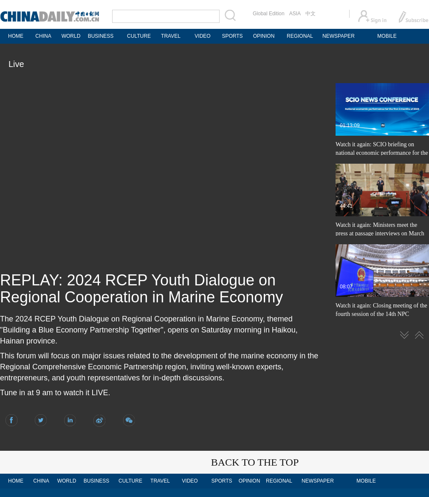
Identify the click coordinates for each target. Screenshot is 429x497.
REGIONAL (300, 36)
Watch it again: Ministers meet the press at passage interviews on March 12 (380, 233)
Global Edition (269, 14)
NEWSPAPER (338, 36)
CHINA (43, 36)
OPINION (264, 36)
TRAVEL (171, 36)
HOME (15, 36)
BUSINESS (101, 36)
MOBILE (386, 36)
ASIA (295, 14)
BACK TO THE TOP (255, 462)
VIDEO (202, 36)
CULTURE (139, 36)
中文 (310, 14)
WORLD (71, 36)
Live (16, 64)
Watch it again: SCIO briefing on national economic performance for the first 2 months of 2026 (382, 153)
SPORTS (232, 36)
